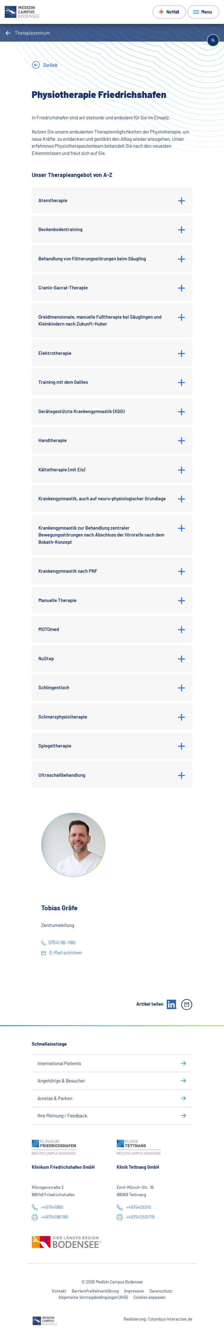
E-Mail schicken (65, 952)
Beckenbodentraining (60, 229)
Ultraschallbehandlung (61, 775)
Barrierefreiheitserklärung (95, 1290)
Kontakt (59, 1290)
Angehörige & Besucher (61, 1080)
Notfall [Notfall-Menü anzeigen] (172, 11)
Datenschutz (160, 1290)
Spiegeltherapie (54, 745)
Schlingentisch (53, 687)
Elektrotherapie (54, 353)
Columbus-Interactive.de (170, 1318)
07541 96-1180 (62, 942)
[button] (213, 40)
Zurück (50, 65)
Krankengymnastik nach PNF (67, 571)
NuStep (46, 658)
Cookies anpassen (149, 1297)
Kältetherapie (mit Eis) (61, 469)
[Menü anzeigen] (203, 12)
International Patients (59, 1063)
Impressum (134, 1290)
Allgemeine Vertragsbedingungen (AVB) (93, 1297)
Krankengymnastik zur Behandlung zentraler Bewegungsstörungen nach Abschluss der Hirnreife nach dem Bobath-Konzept (101, 535)
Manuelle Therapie (57, 600)
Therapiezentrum (32, 33)
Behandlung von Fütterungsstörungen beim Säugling (92, 258)
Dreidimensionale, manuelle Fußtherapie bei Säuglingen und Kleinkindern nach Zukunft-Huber (99, 320)
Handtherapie (52, 440)
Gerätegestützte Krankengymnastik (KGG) (81, 411)
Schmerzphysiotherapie (62, 716)
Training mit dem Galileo (63, 382)
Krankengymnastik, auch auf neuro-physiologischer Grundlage (102, 498)
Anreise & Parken (54, 1098)
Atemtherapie (52, 200)
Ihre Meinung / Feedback (62, 1115)
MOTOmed (48, 629)
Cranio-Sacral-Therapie (63, 287)
